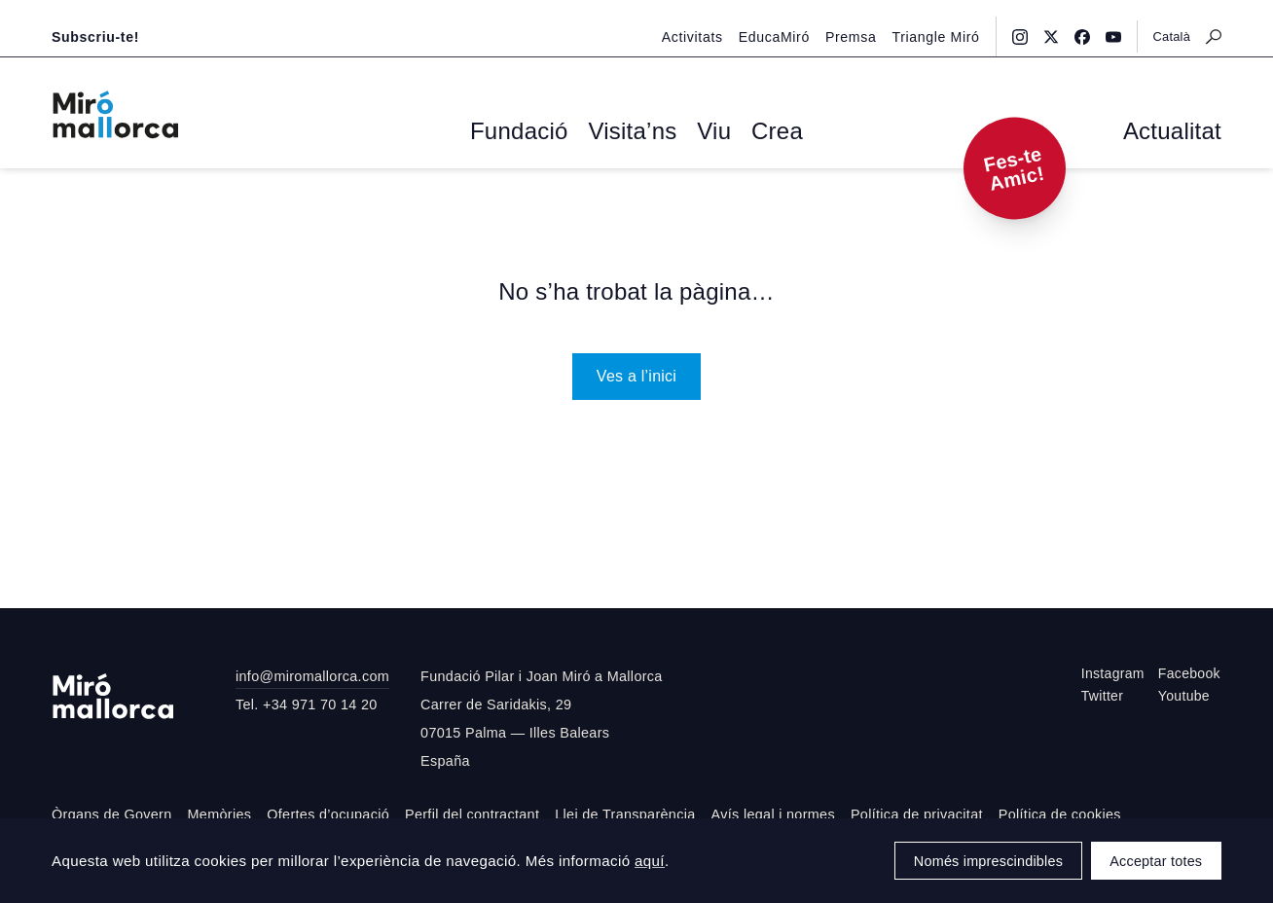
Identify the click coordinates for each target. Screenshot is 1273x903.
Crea (752, 133)
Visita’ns (631, 133)
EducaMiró (790, 16)
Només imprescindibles (988, 861)
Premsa (861, 16)
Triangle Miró (940, 16)
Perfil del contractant (472, 811)
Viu (699, 133)
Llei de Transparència (625, 811)
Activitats (715, 16)
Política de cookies (1060, 811)
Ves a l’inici (636, 372)
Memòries (220, 811)
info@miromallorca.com (312, 673)
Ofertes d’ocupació (328, 811)
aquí (650, 860)
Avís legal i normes (773, 811)
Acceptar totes (1155, 861)
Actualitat (1183, 133)
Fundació (539, 133)
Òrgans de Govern (112, 811)
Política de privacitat (917, 811)
